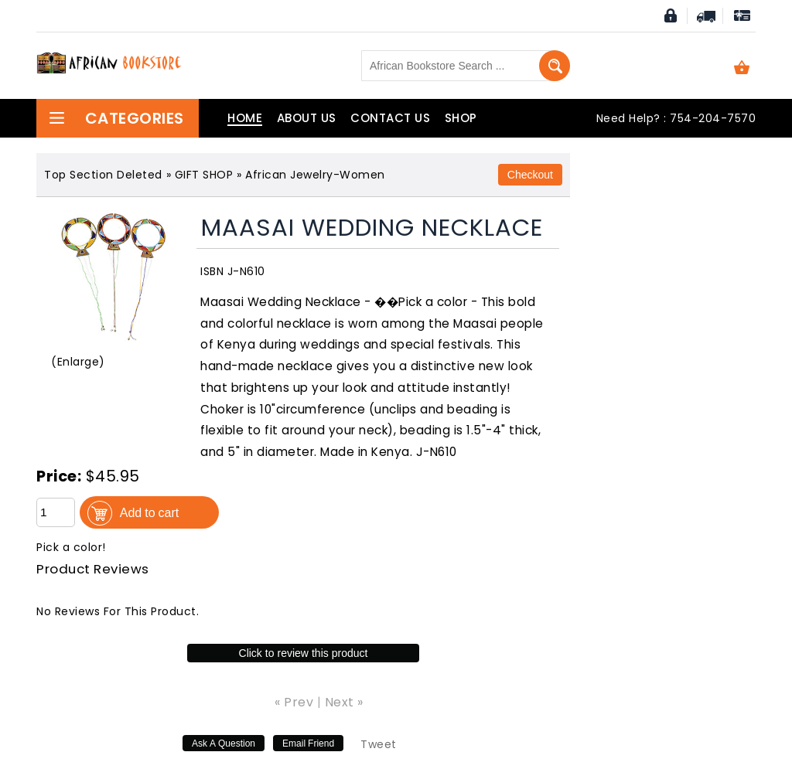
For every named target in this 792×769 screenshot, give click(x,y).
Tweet (378, 744)
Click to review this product (303, 653)
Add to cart (149, 512)
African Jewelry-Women (315, 174)
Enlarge (78, 361)
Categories (116, 118)
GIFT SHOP (204, 174)
